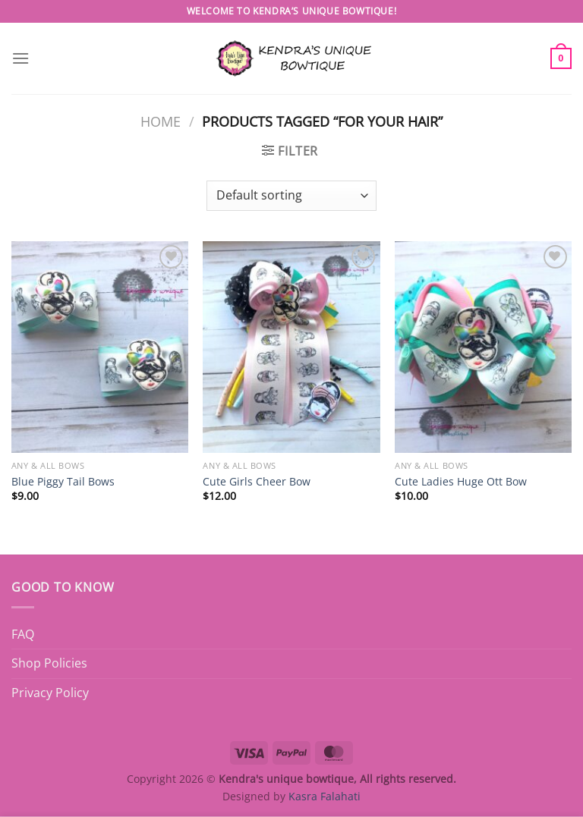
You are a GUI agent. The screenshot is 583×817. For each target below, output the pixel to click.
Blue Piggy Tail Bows (63, 482)
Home (160, 121)
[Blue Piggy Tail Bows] (99, 347)
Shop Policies (49, 663)
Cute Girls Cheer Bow (256, 482)
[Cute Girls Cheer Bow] (291, 347)
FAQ (22, 634)
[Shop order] (291, 196)
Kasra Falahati (324, 796)
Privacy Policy (50, 692)
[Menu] (20, 58)
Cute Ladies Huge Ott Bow (461, 482)
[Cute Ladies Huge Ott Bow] (483, 347)
